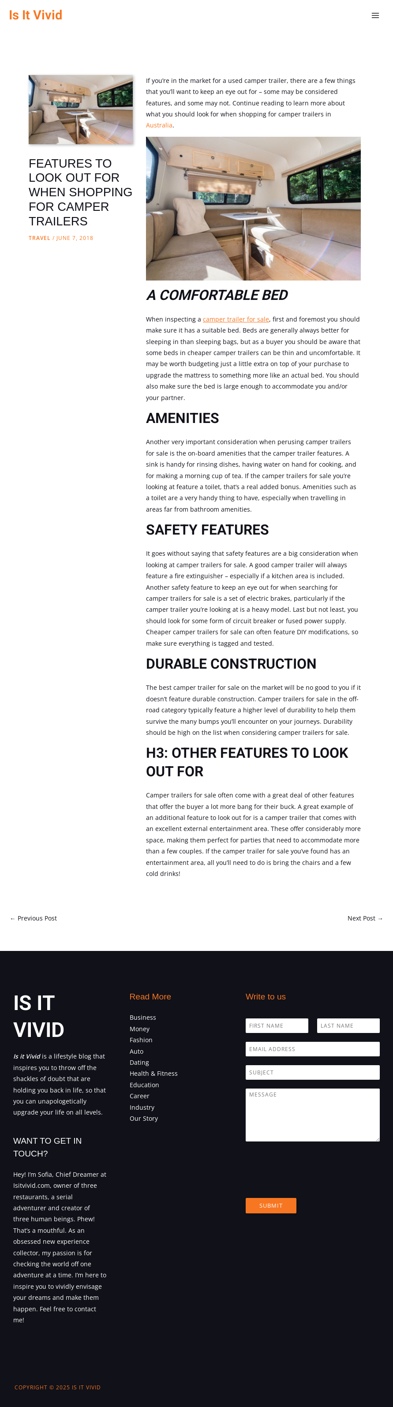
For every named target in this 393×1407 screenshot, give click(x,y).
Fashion (141, 1040)
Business (143, 1017)
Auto (136, 1051)
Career (140, 1096)
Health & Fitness (154, 1073)
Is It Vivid (35, 15)
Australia (159, 125)
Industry (142, 1107)
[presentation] (313, 1183)
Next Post (365, 918)
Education (144, 1085)
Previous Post (33, 918)
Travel (40, 238)
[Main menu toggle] (376, 16)
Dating (139, 1062)
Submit (271, 1205)
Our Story (144, 1118)
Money (140, 1029)
